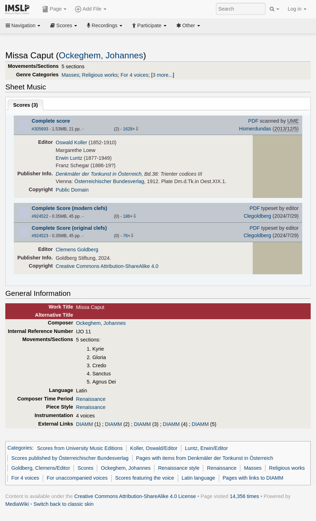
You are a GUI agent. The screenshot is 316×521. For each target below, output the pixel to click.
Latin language (198, 478)
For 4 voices (134, 75)
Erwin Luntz (69, 158)
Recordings (104, 25)
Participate (149, 25)
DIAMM (84, 424)
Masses (70, 75)
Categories (19, 448)
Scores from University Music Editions (80, 448)
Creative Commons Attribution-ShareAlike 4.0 (107, 266)
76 (125, 235)
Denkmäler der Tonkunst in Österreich (99, 174)
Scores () (25, 105)
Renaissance (90, 399)
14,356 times (244, 496)
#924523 (40, 235)
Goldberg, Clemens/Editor (40, 468)
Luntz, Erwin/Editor (206, 448)
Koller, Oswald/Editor (153, 448)
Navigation (23, 25)
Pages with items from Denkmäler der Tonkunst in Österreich (204, 458)
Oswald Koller (71, 142)
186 (126, 216)
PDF (253, 121)
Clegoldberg (257, 216)
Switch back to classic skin (64, 504)
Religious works (100, 75)
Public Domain (72, 190)
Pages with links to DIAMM (253, 478)
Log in (297, 9)
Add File (90, 9)
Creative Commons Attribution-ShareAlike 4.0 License (135, 496)
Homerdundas (255, 128)
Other (188, 25)
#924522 (40, 216)
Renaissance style (178, 468)
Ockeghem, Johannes (101, 55)
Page (54, 9)
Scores (63, 25)
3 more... (163, 75)
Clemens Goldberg (77, 249)
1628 (128, 129)
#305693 (40, 129)
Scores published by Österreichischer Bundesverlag (69, 458)
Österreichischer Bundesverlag (109, 181)
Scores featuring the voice (144, 478)
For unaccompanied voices (77, 478)
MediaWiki (17, 504)
